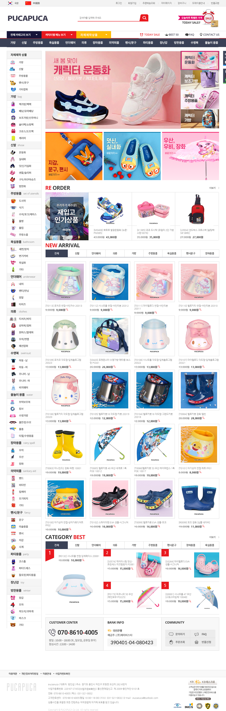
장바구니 (182, 3)
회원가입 (132, 3)
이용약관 (13, 673)
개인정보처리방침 (29, 673)
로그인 (119, 3)
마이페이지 (166, 3)
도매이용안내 (198, 3)
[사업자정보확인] (87, 689)
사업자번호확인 (62, 673)
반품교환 (215, 3)
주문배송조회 (149, 3)
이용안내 (47, 673)
